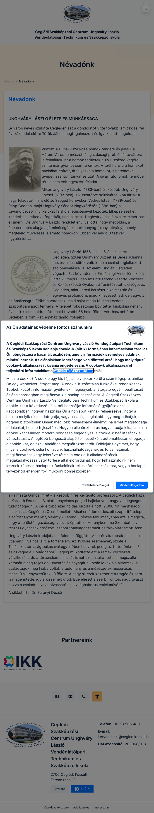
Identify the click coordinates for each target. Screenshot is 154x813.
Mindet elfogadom (132, 485)
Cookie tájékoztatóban (73, 370)
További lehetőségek (96, 485)
